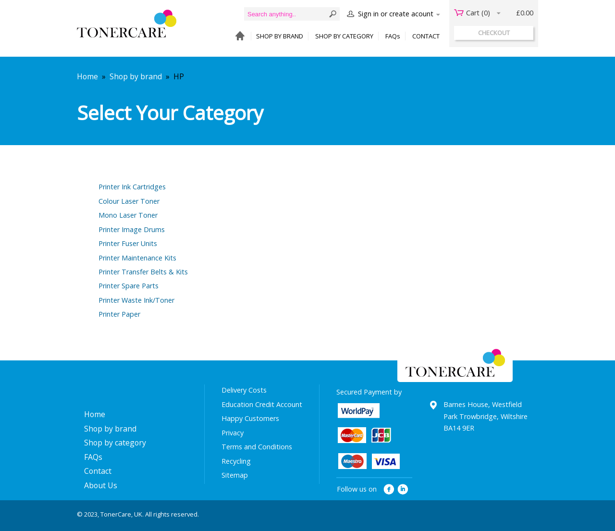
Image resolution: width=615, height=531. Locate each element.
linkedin (403, 489)
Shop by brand (136, 76)
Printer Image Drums (131, 229)
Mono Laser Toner (128, 215)
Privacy (232, 432)
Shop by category (115, 442)
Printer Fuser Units (127, 243)
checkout (494, 32)
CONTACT (426, 36)
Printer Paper (119, 314)
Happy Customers (250, 418)
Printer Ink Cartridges (132, 186)
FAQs (392, 36)
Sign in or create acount (395, 13)
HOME (237, 36)
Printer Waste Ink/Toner (136, 300)
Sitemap (234, 475)
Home (87, 76)
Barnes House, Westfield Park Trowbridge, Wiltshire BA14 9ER (485, 416)
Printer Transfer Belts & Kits (143, 271)
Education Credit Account (261, 404)
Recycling (236, 461)
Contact (97, 471)
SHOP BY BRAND (279, 36)
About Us (100, 485)
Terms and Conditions (256, 446)
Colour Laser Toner (129, 201)
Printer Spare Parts (128, 285)
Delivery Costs (244, 390)
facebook (389, 489)
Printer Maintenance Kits (137, 257)
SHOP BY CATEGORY (344, 36)
